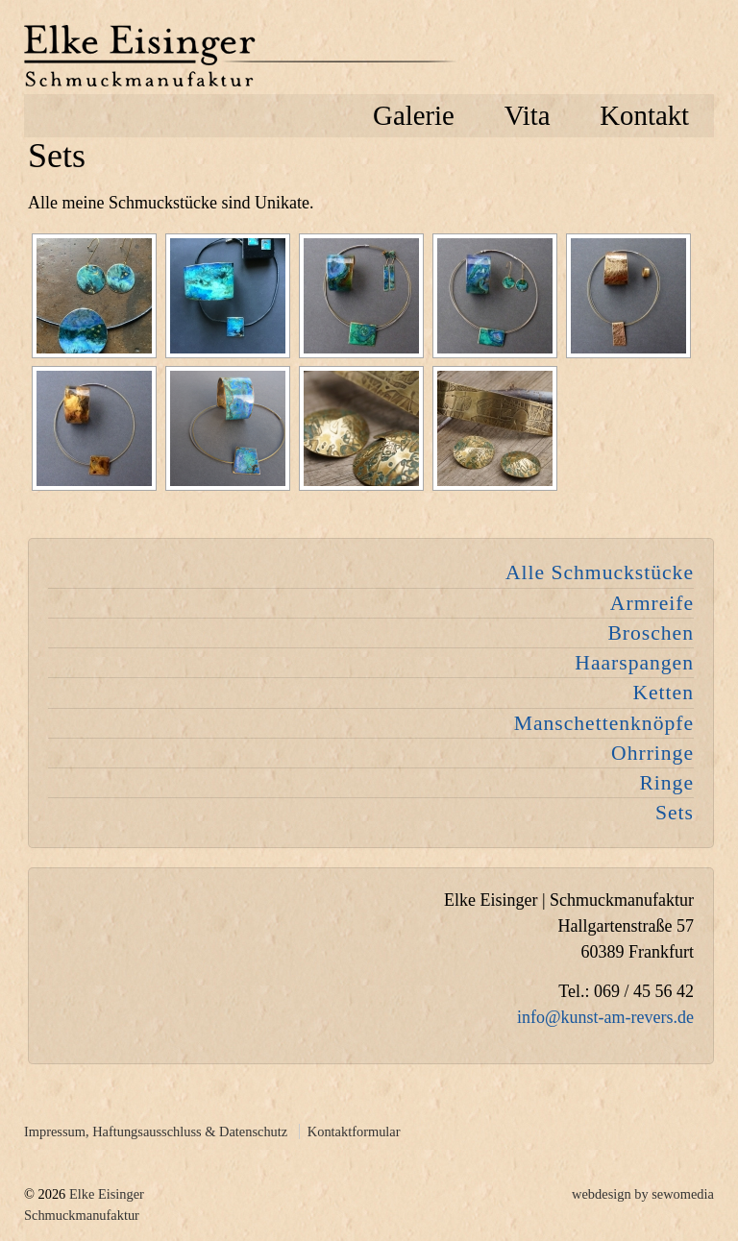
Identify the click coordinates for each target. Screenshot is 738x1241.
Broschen (650, 633)
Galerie (414, 115)
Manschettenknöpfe (604, 723)
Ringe (666, 782)
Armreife (652, 603)
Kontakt (644, 115)
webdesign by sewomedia (643, 1194)
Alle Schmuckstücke (599, 572)
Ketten (663, 692)
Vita (527, 115)
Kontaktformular (354, 1131)
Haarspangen (634, 662)
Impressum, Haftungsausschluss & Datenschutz (155, 1131)
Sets (674, 812)
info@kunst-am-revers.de (605, 1017)
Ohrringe (652, 753)
